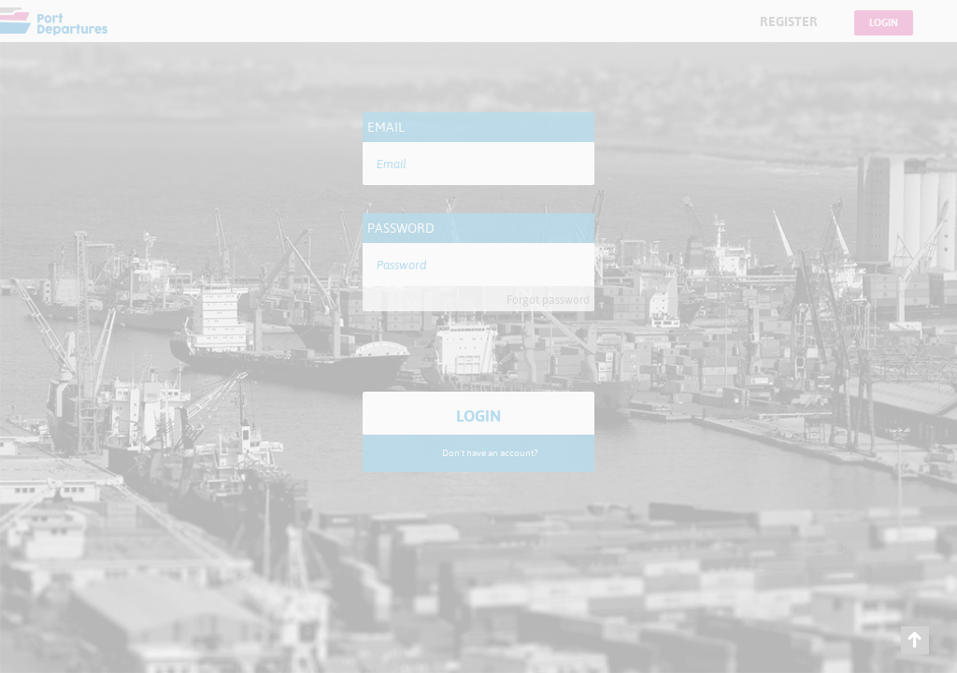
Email (386, 127)
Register (789, 21)
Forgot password (548, 300)
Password (401, 228)
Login (883, 23)
